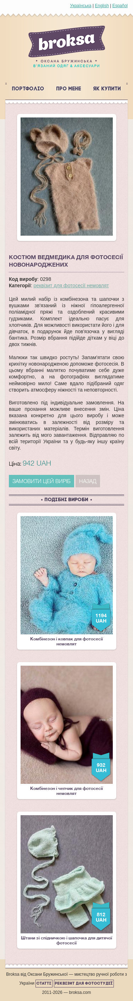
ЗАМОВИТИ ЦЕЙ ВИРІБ (41, 481)
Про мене (68, 89)
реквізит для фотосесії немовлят (71, 285)
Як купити (107, 89)
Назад (87, 481)
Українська (81, 5)
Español (120, 5)
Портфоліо (28, 89)
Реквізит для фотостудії (84, 983)
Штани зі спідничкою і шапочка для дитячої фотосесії (67, 880)
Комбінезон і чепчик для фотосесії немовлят (67, 731)
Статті (44, 983)
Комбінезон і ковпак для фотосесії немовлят (67, 581)
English (102, 5)
